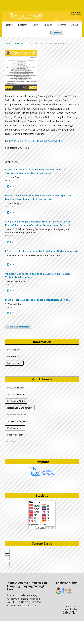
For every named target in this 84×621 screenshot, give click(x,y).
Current (48, 24)
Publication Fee (15, 427)
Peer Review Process (18, 414)
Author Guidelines (16, 394)
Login (35, 24)
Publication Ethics (16, 401)
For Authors (13, 356)
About (74, 24)
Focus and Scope (16, 387)
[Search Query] (36, 32)
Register (22, 24)
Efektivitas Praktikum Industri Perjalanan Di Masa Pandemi (41, 251)
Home (9, 24)
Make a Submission (18, 326)
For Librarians (14, 363)
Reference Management (19, 407)
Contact (11, 441)
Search (57, 32)
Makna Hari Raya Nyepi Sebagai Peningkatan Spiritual (37, 299)
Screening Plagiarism (18, 421)
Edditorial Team (15, 434)
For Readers (13, 349)
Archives (61, 24)
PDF (12, 186)
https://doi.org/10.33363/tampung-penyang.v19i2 (37, 140)
